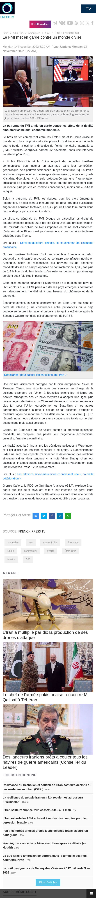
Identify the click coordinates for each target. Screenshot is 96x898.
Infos (5, 33)
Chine (10, 550)
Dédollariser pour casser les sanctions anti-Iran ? (35, 374)
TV (88, 8)
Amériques (34, 33)
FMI (31, 542)
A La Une (18, 33)
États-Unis (70, 550)
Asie (47, 33)
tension (11, 559)
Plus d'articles (48, 882)
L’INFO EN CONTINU (67, 33)
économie (73, 542)
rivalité (50, 550)
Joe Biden (13, 542)
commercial (30, 550)
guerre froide (50, 542)
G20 (28, 559)
